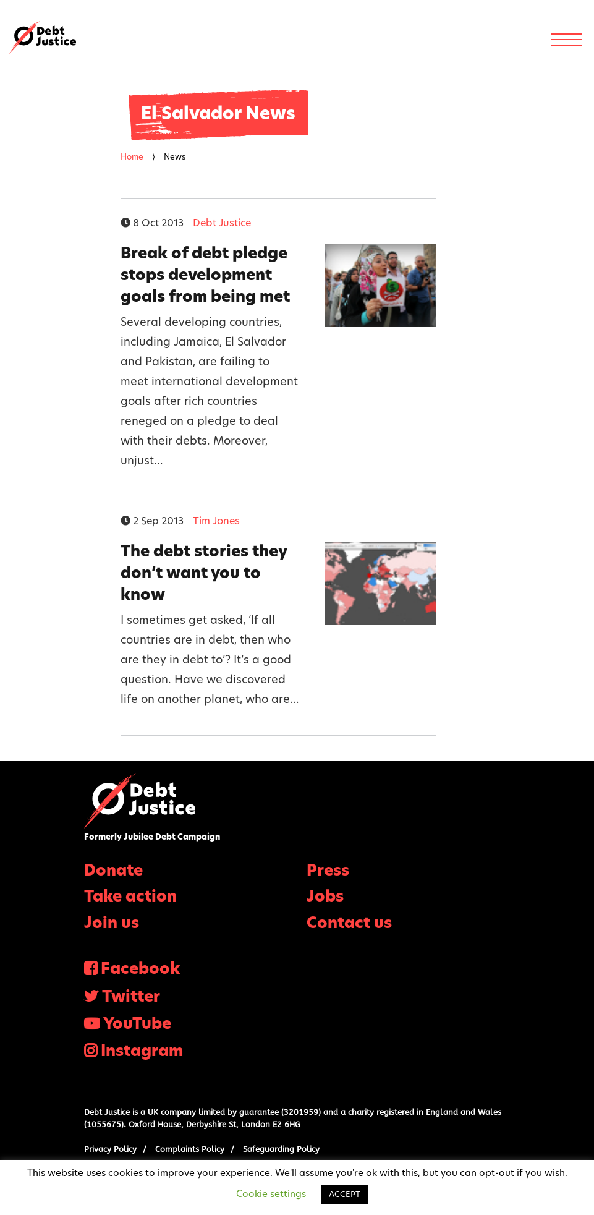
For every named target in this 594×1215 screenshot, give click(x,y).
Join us (111, 924)
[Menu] (566, 39)
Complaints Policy (189, 1149)
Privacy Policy (110, 1149)
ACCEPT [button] (344, 1195)
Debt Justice (42, 37)
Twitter (131, 997)
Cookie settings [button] (271, 1195)
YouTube (137, 1025)
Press (328, 871)
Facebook (140, 970)
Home (132, 157)
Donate (113, 871)
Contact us (349, 924)
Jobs (325, 897)
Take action (130, 897)
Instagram (142, 1052)
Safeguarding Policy (281, 1149)
